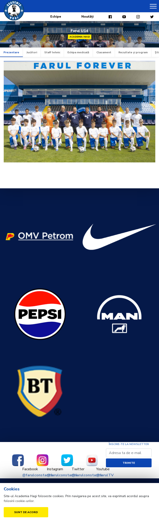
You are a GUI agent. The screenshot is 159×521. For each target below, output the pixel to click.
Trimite (129, 463)
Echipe (55, 16)
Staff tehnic (52, 52)
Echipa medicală (78, 52)
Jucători (31, 52)
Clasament (103, 52)
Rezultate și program (133, 52)
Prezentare (11, 52)
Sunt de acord (26, 512)
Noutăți (87, 16)
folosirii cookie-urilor (19, 501)
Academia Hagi (80, 36)
